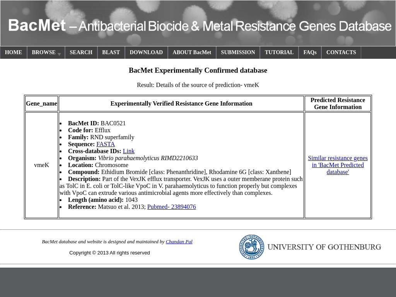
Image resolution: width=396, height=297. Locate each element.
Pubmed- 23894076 (171, 206)
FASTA (105, 144)
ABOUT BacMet (192, 52)
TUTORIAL (279, 52)
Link (129, 151)
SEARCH (81, 52)
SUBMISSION (238, 52)
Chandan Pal (179, 241)
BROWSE (47, 54)
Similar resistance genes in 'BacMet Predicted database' (338, 165)
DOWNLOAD (146, 52)
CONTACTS (341, 52)
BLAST (111, 52)
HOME (13, 52)
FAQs (310, 52)
